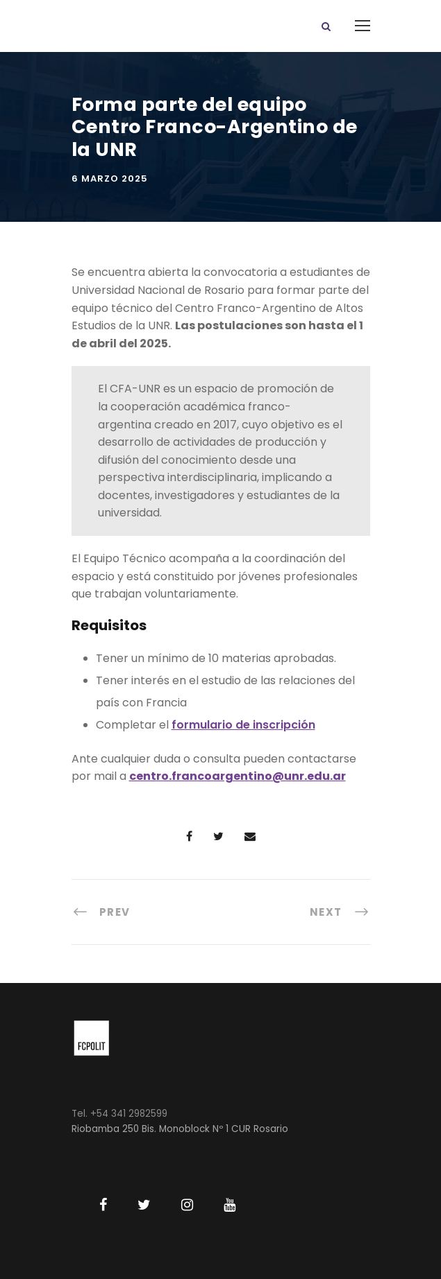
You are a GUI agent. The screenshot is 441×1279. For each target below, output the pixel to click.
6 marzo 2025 (110, 178)
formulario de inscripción (243, 725)
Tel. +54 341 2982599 (119, 1113)
